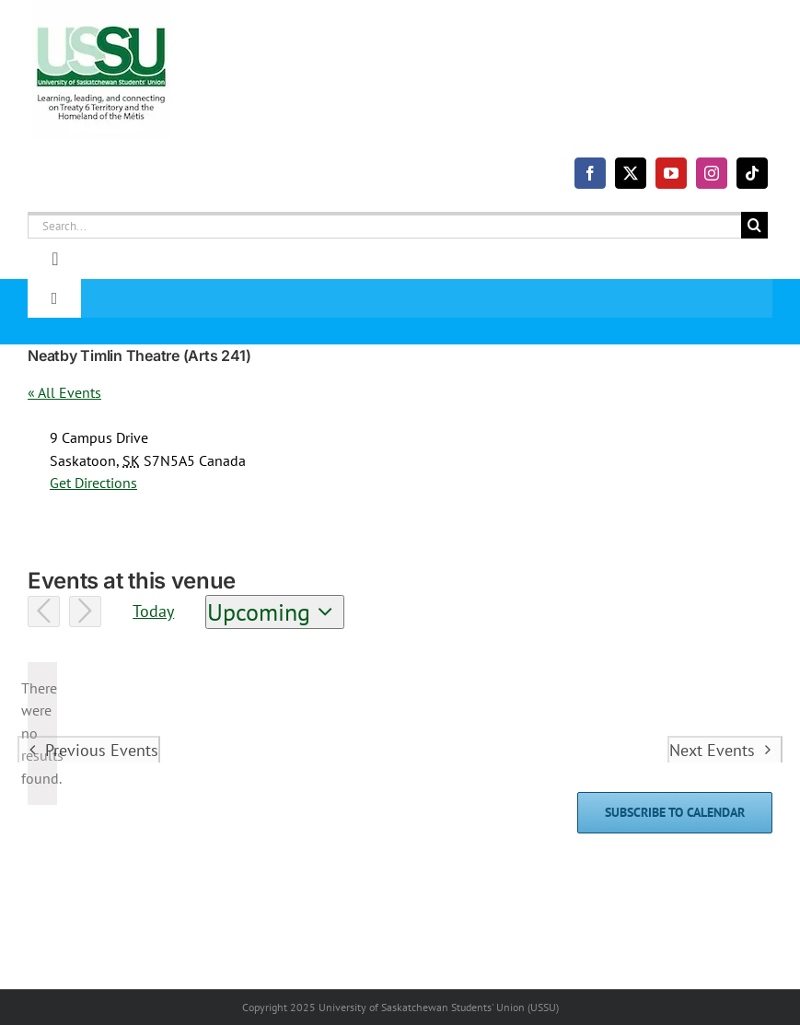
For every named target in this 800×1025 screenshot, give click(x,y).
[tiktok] (752, 173)
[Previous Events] (44, 612)
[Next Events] (85, 612)
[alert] (42, 733)
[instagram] (711, 173)
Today (153, 611)
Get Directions (93, 482)
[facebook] (590, 173)
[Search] (754, 225)
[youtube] (671, 173)
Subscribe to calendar (675, 813)
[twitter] (630, 173)
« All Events (64, 392)
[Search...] (384, 225)
